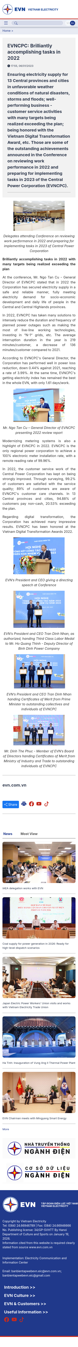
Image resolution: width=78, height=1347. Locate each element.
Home (6, 30)
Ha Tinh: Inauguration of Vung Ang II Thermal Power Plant (38, 1062)
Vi (67, 23)
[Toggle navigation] (5, 23)
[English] (39, 9)
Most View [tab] (29, 834)
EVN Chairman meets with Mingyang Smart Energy (34, 1118)
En (73, 23)
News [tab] (7, 834)
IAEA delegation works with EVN (22, 888)
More (5, 1129)
